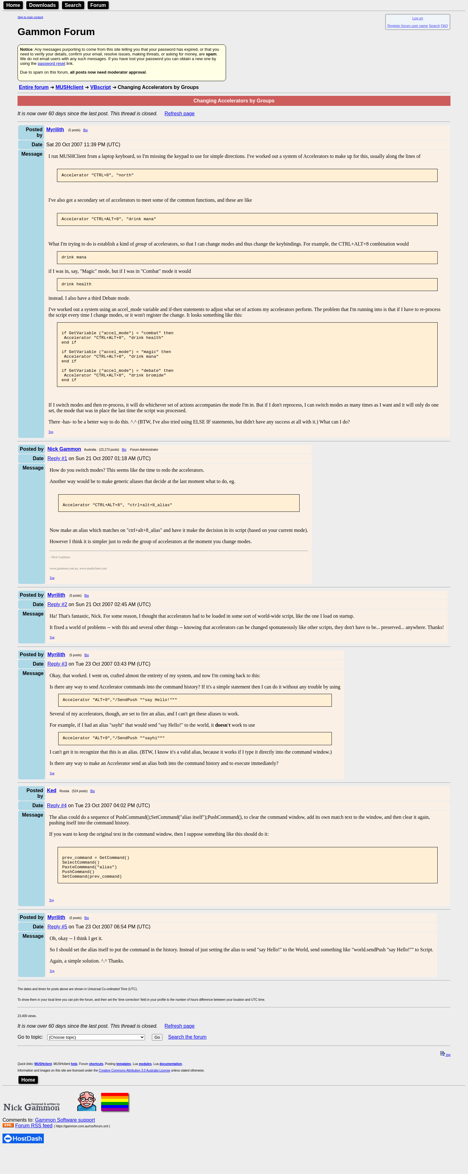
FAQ (444, 26)
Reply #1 (57, 473)
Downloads (42, 5)
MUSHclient (69, 87)
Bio (85, 130)
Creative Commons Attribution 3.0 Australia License (134, 1095)
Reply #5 (57, 951)
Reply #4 (57, 824)
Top (51, 447)
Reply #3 (57, 680)
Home (13, 5)
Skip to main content (30, 17)
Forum (98, 5)
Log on (417, 18)
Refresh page (180, 113)
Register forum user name (408, 26)
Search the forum (187, 1061)
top (445, 1079)
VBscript (100, 87)
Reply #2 (57, 621)
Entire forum (34, 87)
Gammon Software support (65, 1144)
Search (73, 5)
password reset (51, 63)
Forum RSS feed (33, 1150)
